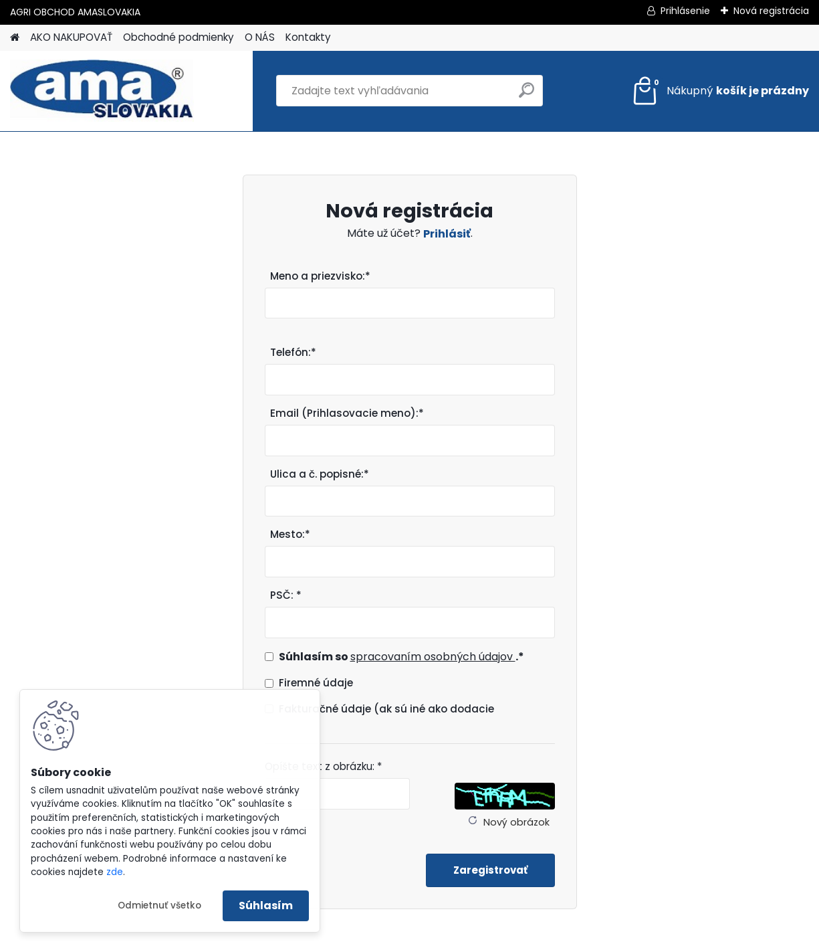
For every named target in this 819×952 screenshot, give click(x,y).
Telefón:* (293, 352)
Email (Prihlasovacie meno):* (347, 413)
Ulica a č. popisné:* (319, 474)
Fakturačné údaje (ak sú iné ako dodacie (386, 709)
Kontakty (308, 37)
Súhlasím (266, 905)
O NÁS (260, 37)
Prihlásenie (685, 10)
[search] (526, 95)
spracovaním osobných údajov (432, 656)
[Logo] (102, 91)
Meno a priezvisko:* (320, 276)
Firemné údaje (316, 683)
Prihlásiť (447, 234)
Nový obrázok (516, 822)
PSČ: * (286, 595)
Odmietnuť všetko (159, 905)
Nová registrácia (771, 10)
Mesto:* (290, 534)
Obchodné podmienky (178, 37)
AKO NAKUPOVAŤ (71, 37)
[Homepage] (14, 38)
